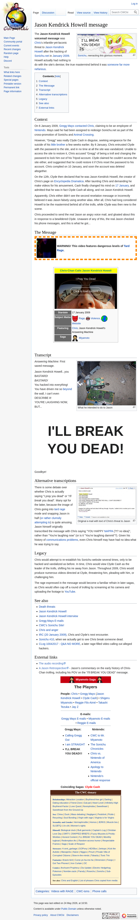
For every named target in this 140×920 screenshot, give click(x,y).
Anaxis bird (67, 860)
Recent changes (12, 49)
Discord (8, 60)
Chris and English (69, 880)
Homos (93, 822)
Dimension (100, 860)
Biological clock (68, 830)
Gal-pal (87, 803)
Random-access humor (90, 840)
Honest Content (69, 837)
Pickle (111, 814)
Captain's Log (99, 830)
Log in (134, 3)
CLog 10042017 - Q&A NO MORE (59, 643)
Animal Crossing (84, 134)
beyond (67, 389)
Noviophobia (89, 806)
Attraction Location (75, 799)
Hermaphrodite (81, 822)
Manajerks (66, 852)
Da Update (86, 868)
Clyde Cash (90, 698)
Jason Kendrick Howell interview (58, 616)
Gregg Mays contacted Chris (76, 125)
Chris (38, 42)
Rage (82, 318)
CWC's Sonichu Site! (51, 625)
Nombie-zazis (69, 871)
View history (100, 12)
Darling (107, 799)
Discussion (48, 12)
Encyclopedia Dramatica (69, 181)
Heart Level (97, 803)
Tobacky (95, 855)
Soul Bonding (70, 817)
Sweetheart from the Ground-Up (68, 810)
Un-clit (66, 825)
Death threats (47, 606)
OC (85, 863)
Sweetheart (102, 806)
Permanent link (11, 87)
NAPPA (108, 531)
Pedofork (102, 814)
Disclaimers (72, 915)
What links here (12, 72)
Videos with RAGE (62, 891)
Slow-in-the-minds (80, 855)
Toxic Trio (105, 855)
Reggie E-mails (86, 722)
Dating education (61, 803)
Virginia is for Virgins (104, 817)
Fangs (110, 860)
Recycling (57, 817)
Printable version (12, 83)
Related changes (12, 76)
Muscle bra (112, 822)
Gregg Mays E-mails (51, 620)
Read (71, 12)
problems (72, 539)
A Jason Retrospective (52, 668)
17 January (122, 185)
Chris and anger (48, 630)
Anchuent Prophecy (70, 868)
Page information (12, 91)
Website (76, 323)
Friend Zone (76, 803)
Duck (67, 814)
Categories (42, 891)
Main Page (9, 38)
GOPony (83, 848)
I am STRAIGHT (75, 744)
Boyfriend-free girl (94, 799)
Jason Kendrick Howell (52, 611)
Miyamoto (84, 338)
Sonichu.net (42, 55)
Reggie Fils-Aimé (85, 702)
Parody (81, 871)
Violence (95, 318)
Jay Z (75, 706)
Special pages (11, 79)
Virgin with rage (85, 817)
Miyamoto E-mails (99, 718)
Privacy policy (41, 915)
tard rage (59, 509)
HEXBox (93, 848)
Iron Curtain (76, 863)
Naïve (76, 852)
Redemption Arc (69, 840)
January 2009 (61, 55)
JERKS (101, 822)
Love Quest (75, 806)
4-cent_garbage (69, 848)
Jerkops (102, 848)
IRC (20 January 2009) (52, 634)
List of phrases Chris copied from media (99, 880)
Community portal (13, 41)
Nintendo (40, 130)
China (60, 814)
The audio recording (51, 663)
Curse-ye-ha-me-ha (84, 860)
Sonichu (82, 55)
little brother (58, 144)
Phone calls (99, 891)
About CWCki (57, 915)
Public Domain (68, 908)
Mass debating (78, 814)
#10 (46, 639)
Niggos (83, 852)
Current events (11, 45)
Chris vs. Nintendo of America (97, 758)
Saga (64, 844)
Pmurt (91, 852)
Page (36, 12)
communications (56, 539)
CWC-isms (82, 891)
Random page (11, 53)
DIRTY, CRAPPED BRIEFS (76, 834)
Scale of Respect (76, 844)
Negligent (91, 814)
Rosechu (91, 871)
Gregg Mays (87, 693)
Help (6, 57)
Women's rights (78, 825)
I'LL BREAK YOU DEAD (90, 837)
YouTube (70, 591)
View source (84, 12)
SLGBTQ (57, 825)
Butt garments (84, 830)
